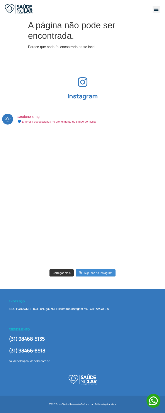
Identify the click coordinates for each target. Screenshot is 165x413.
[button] (156, 9)
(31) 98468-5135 (27, 338)
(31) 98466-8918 (27, 350)
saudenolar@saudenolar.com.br (29, 361)
